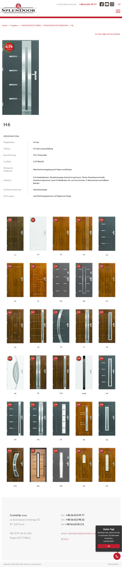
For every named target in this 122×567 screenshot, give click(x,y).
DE (119, 4)
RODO (63, 536)
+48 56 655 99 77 (87, 4)
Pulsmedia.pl (106, 564)
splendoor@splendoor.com (75, 532)
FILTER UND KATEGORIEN (107, 34)
